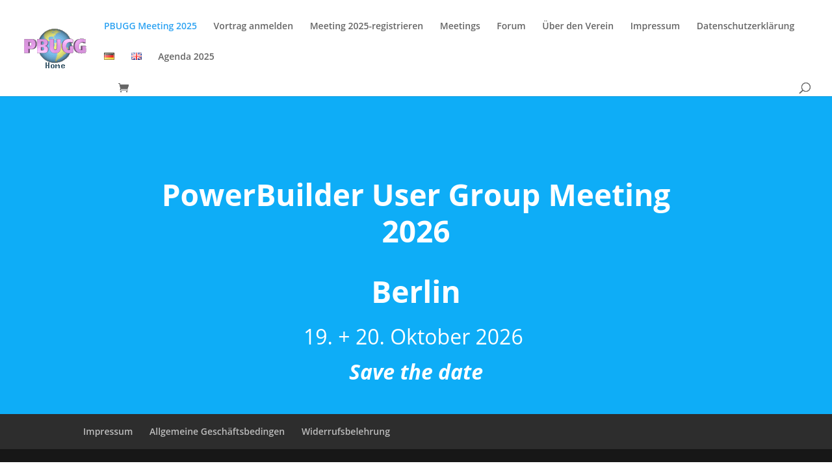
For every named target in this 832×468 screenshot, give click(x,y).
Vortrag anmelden (253, 26)
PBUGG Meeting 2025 (150, 26)
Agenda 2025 (186, 57)
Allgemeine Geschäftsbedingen (217, 431)
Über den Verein (578, 26)
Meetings (460, 26)
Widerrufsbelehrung (346, 431)
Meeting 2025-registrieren (366, 26)
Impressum (655, 26)
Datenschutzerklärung (745, 26)
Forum (511, 26)
